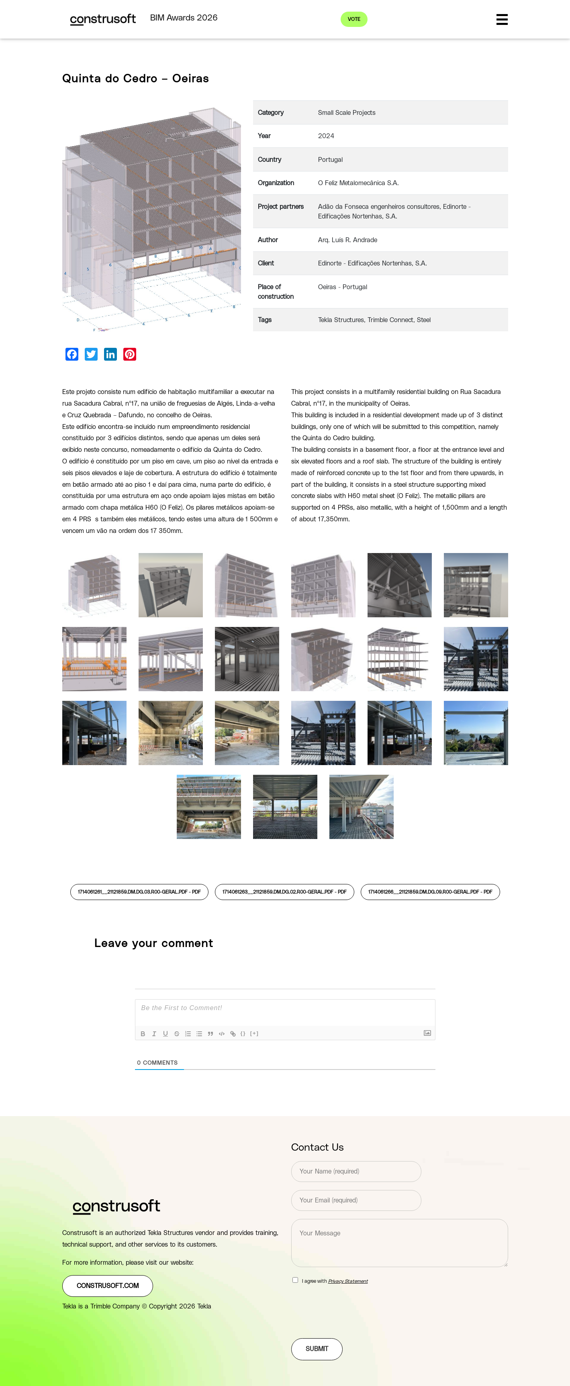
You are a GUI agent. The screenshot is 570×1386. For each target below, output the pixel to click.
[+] (254, 1033)
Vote (354, 19)
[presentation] (352, 1325)
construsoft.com (108, 1286)
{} (243, 1033)
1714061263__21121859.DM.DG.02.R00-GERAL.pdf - (285, 892)
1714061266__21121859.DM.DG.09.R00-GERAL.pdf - (430, 892)
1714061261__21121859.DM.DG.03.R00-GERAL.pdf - (139, 892)
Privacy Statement (348, 1281)
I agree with (335, 1281)
